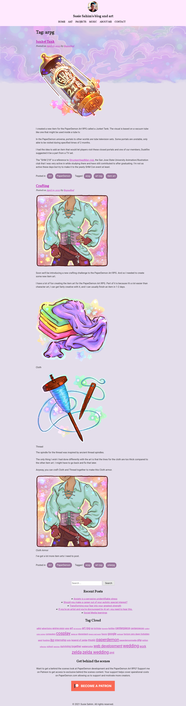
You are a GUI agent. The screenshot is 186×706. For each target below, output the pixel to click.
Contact (120, 22)
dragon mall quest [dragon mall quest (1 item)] (94, 634)
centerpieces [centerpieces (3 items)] (137, 628)
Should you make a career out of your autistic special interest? (95, 602)
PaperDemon (63, 176)
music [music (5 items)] (92, 640)
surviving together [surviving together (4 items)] (70, 646)
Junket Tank (45, 41)
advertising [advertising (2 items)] (47, 628)
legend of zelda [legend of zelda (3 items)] (79, 640)
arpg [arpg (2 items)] (67, 628)
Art (70, 22)
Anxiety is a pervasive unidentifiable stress (95, 598)
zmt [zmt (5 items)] (111, 652)
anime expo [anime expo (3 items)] (58, 628)
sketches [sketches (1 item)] (56, 647)
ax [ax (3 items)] (92, 628)
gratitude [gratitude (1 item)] (120, 634)
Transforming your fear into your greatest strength (95, 605)
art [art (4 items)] (71, 628)
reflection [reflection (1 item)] (43, 647)
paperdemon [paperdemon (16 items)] (107, 639)
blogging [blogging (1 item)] (105, 629)
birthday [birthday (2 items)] (97, 628)
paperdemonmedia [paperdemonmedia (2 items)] (128, 640)
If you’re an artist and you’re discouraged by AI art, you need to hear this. (95, 609)
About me (106, 22)
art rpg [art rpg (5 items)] (86, 628)
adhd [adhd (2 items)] (39, 628)
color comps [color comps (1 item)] (41, 634)
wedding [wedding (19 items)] (131, 645)
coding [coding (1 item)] (147, 629)
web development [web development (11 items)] (108, 646)
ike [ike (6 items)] (52, 640)
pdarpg (111, 565)
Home (61, 22)
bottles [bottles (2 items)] (111, 628)
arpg (88, 176)
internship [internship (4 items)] (60, 640)
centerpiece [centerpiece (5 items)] (122, 628)
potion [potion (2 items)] (145, 640)
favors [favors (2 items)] (104, 634)
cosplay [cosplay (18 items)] (63, 633)
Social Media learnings (95, 612)
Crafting (42, 186)
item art (112, 176)
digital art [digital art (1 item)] (74, 634)
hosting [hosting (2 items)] (46, 640)
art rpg (98, 176)
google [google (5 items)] (112, 634)
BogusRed (69, 46)
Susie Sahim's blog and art (93, 16)
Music (93, 22)
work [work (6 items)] (143, 646)
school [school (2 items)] (50, 646)
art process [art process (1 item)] (77, 629)
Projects (80, 22)
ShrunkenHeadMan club (81, 160)
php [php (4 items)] (139, 640)
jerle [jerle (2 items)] (69, 640)
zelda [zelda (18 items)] (77, 652)
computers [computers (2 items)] (51, 634)
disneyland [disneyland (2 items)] (83, 634)
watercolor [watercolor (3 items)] (87, 646)
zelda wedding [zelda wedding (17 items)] (95, 652)
